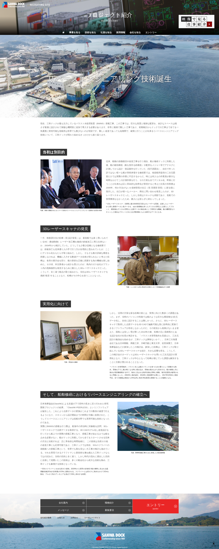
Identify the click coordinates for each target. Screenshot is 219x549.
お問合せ (74, 518)
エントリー (151, 32)
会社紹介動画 (45, 518)
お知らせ (61, 518)
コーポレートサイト (92, 518)
